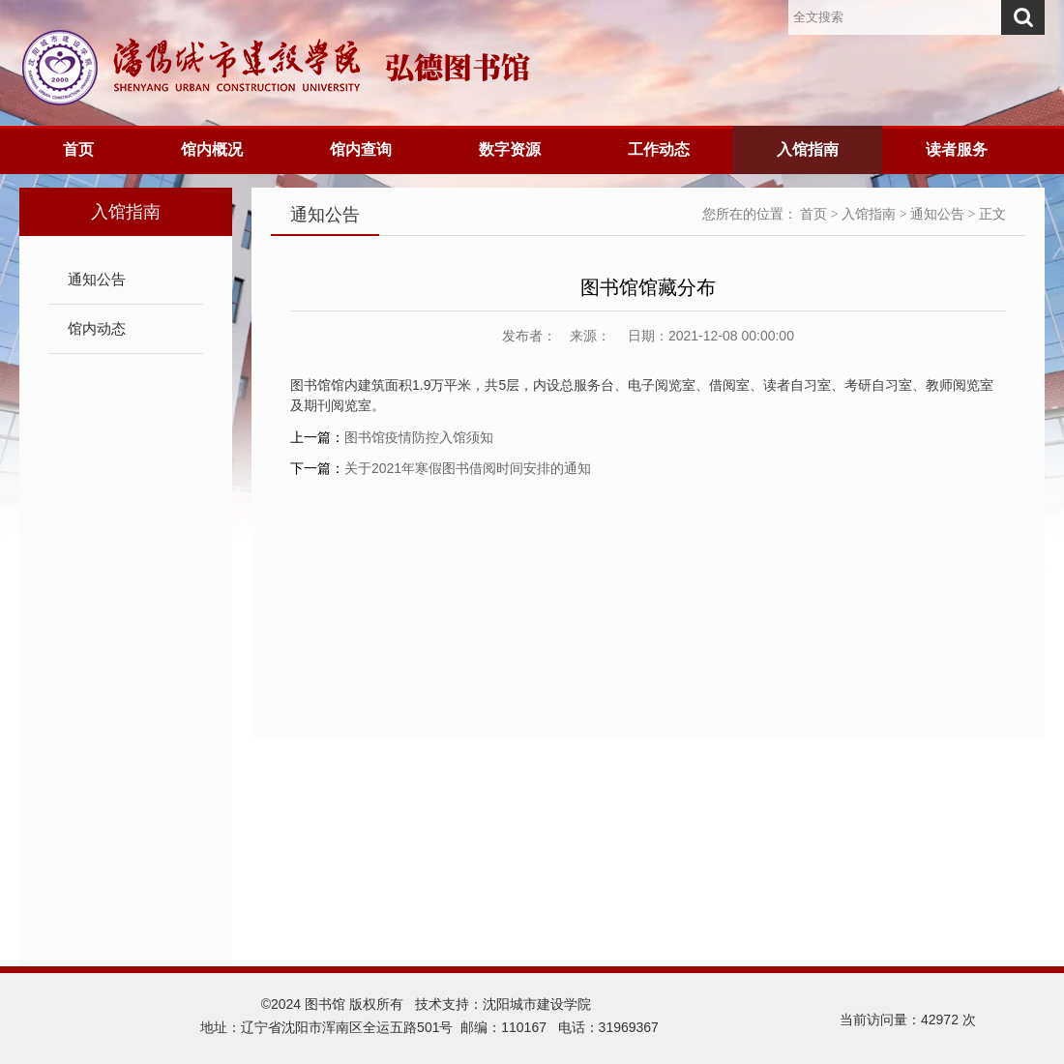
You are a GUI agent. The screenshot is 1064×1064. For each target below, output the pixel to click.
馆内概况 (212, 149)
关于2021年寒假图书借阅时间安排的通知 (467, 468)
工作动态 (659, 149)
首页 (78, 149)
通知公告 (97, 279)
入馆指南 (808, 149)
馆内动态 (97, 328)
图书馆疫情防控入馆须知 (418, 437)
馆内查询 (361, 149)
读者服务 (957, 149)
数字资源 (510, 149)
